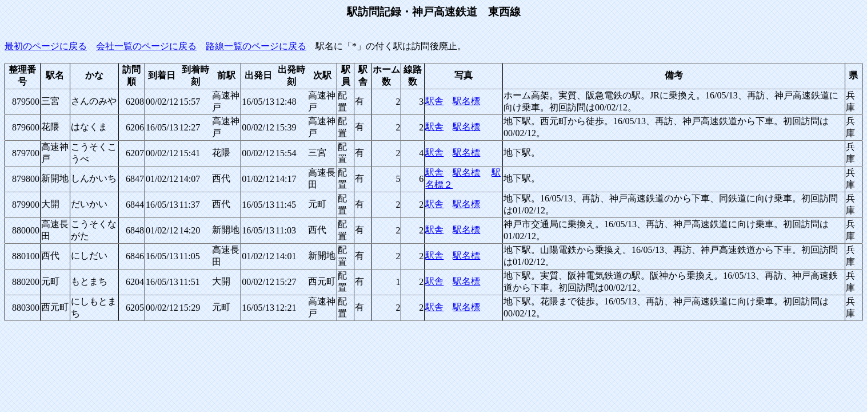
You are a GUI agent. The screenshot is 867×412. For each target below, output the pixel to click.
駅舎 (434, 101)
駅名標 (466, 101)
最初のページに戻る (46, 46)
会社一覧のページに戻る (146, 46)
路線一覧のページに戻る (256, 46)
